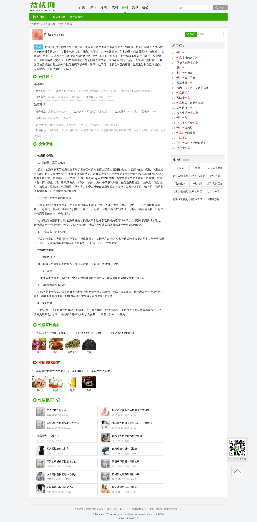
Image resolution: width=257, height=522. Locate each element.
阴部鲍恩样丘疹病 (215, 199)
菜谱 (93, 7)
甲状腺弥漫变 (187, 62)
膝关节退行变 (187, 112)
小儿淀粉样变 (187, 122)
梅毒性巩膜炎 (180, 199)
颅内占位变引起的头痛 (193, 87)
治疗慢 (183, 147)
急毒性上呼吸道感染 (191, 142)
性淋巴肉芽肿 (187, 57)
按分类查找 (59, 17)
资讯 (135, 7)
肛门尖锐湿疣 (214, 183)
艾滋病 (180, 167)
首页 (82, 7)
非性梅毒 (185, 72)
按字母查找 (76, 17)
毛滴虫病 (180, 183)
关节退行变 (186, 107)
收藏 (191, 34)
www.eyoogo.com (118, 514)
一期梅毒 (198, 183)
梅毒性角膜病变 (198, 199)
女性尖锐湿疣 (197, 175)
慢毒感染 (185, 127)
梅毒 (197, 167)
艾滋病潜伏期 (214, 167)
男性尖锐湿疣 (180, 175)
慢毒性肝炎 (186, 77)
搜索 (222, 7)
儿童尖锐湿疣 (180, 191)
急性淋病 (215, 175)
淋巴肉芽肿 (186, 132)
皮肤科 (51, 24)
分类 (103, 7)
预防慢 (183, 97)
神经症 (183, 92)
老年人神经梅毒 (215, 191)
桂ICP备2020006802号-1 (128, 518)
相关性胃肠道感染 (190, 102)
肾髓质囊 (185, 82)
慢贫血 (183, 117)
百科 (125, 9)
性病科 (61, 24)
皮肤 (182, 137)
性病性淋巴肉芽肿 (198, 191)
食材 (115, 7)
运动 (145, 7)
